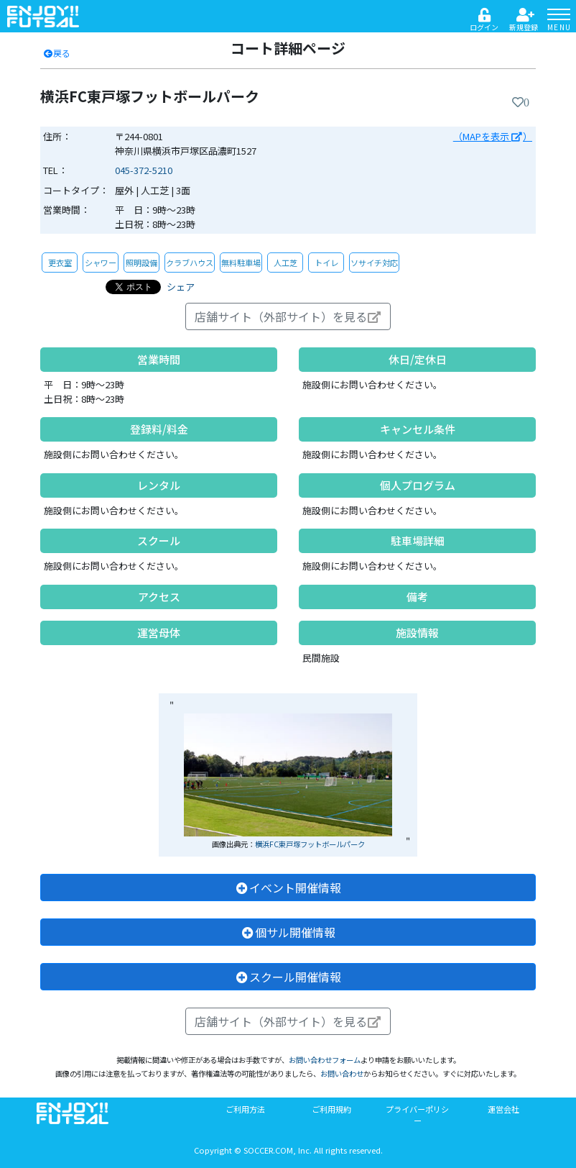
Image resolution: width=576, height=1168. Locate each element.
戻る (56, 53)
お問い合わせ (341, 1073)
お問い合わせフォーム (325, 1059)
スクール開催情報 (288, 976)
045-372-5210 (143, 170)
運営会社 (503, 1109)
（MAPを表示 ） (492, 136)
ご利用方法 (245, 1109)
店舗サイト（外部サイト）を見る (288, 316)
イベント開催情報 (288, 887)
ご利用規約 (331, 1109)
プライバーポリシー (417, 1115)
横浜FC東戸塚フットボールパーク (310, 844)
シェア (181, 286)
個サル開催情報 (288, 932)
